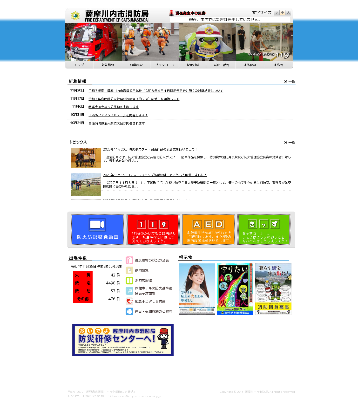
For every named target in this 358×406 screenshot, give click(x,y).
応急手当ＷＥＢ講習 (150, 301)
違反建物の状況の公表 (152, 260)
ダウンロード (164, 65)
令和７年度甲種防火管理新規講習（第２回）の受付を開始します (133, 99)
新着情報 (107, 65)
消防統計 (250, 65)
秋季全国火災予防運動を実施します (113, 107)
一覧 (292, 81)
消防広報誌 (143, 280)
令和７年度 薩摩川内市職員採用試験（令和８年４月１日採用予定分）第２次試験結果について (155, 91)
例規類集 (142, 270)
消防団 (278, 65)
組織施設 (136, 65)
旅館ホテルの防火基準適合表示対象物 (153, 291)
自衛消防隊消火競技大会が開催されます (116, 123)
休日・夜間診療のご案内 (153, 311)
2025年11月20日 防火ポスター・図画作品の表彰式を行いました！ (150, 149)
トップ (79, 65)
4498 (110, 283)
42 (113, 275)
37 (113, 291)
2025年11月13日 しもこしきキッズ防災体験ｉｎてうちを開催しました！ (155, 175)
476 (111, 299)
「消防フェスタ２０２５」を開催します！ (118, 115)
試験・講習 (221, 65)
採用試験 (193, 65)
